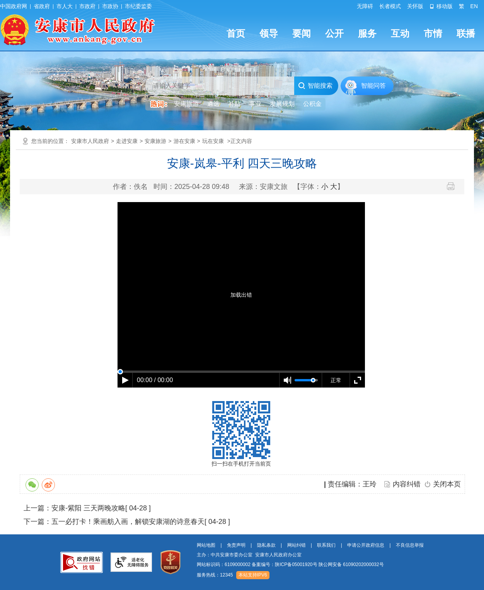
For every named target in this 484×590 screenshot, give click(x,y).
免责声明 (236, 545)
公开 (334, 33)
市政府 (87, 6)
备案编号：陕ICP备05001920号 (284, 564)
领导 (268, 33)
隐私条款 (266, 545)
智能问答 (373, 85)
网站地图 (206, 545)
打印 (453, 186)
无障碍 (365, 6)
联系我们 (326, 545)
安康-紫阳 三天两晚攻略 (88, 508)
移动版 (441, 6)
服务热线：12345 (215, 575)
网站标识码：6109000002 (290, 564)
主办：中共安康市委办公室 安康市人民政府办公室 (249, 555)
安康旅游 (155, 141)
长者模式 (390, 6)
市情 (433, 33)
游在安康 (184, 141)
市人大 (64, 6)
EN (474, 6)
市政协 (110, 6)
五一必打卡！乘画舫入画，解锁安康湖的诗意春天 (128, 521)
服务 (367, 33)
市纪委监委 (138, 6)
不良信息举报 (410, 545)
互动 (400, 33)
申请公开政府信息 (365, 545)
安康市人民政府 (90, 141)
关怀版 (415, 6)
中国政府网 (13, 6)
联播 (466, 33)
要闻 (301, 33)
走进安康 (127, 141)
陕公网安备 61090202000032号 (351, 564)
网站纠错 (296, 545)
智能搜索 (315, 86)
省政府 (42, 6)
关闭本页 (447, 484)
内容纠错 (407, 484)
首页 (236, 33)
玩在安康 (213, 141)
